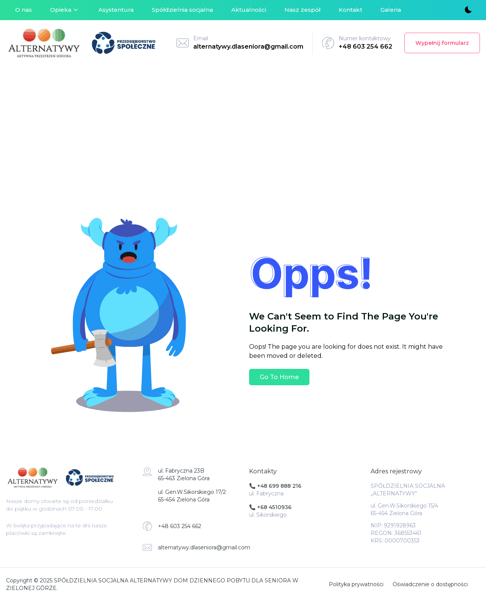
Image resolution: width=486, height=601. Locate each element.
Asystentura (116, 9)
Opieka (65, 9)
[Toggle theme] (468, 10)
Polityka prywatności (356, 584)
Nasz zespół (302, 9)
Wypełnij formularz (442, 43)
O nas (23, 9)
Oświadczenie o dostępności (430, 584)
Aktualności (248, 9)
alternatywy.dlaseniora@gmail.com (248, 46)
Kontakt (350, 9)
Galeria (390, 9)
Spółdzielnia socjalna (182, 9)
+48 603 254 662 (365, 46)
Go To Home (279, 377)
